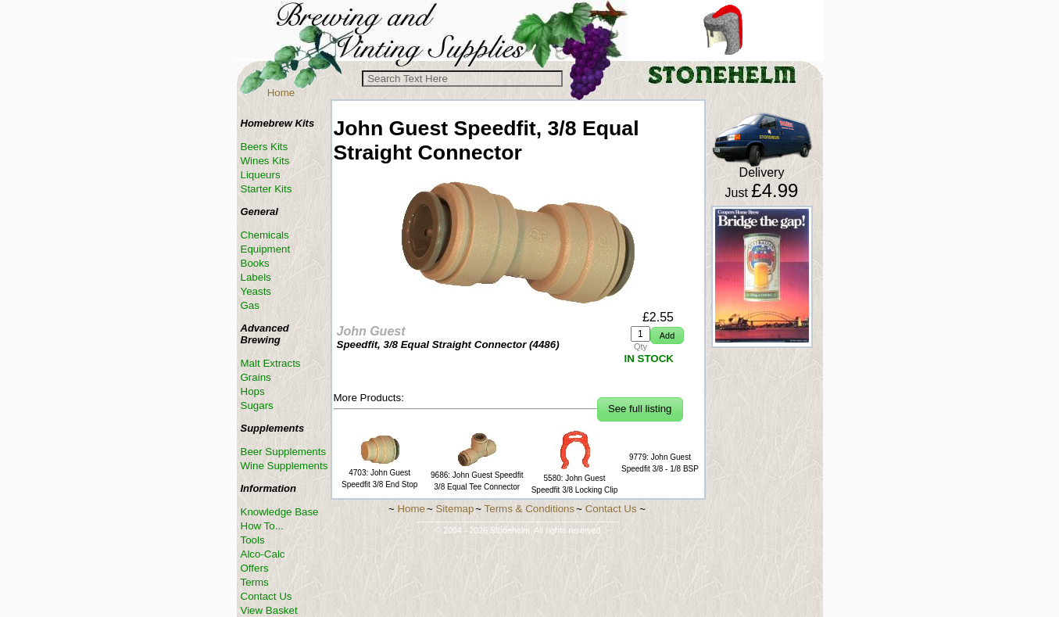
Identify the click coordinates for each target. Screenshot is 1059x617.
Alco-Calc (263, 554)
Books (255, 263)
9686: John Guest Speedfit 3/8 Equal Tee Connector (477, 475)
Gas (250, 305)
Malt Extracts (271, 363)
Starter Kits (266, 189)
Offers (255, 568)
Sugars (257, 405)
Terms (255, 582)
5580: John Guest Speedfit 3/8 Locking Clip (574, 478)
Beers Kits (264, 146)
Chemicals (265, 235)
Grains (256, 377)
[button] (667, 336)
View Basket (269, 610)
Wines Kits (265, 161)
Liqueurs (261, 175)
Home (281, 93)
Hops (253, 391)
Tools (253, 540)
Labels (256, 277)
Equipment (266, 249)
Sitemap (454, 509)
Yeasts (256, 291)
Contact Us (266, 596)
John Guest (371, 331)
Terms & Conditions (530, 509)
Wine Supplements (284, 466)
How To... (262, 526)
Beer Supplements (284, 451)
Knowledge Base (280, 512)
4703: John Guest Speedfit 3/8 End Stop (379, 473)
